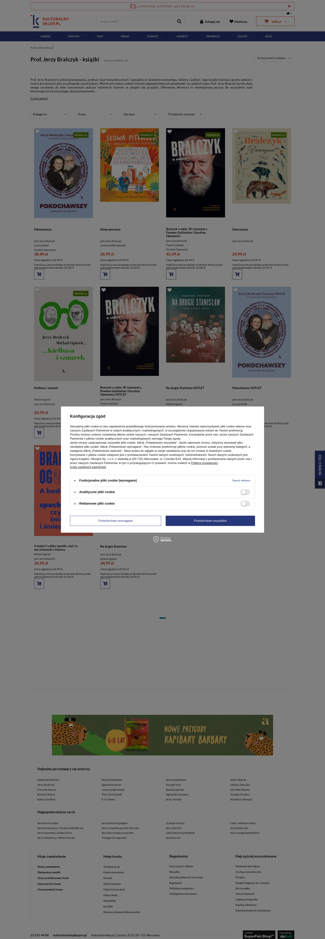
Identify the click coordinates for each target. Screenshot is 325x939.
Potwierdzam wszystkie (210, 520)
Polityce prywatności (204, 463)
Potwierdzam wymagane (115, 520)
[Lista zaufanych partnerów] (88, 467)
